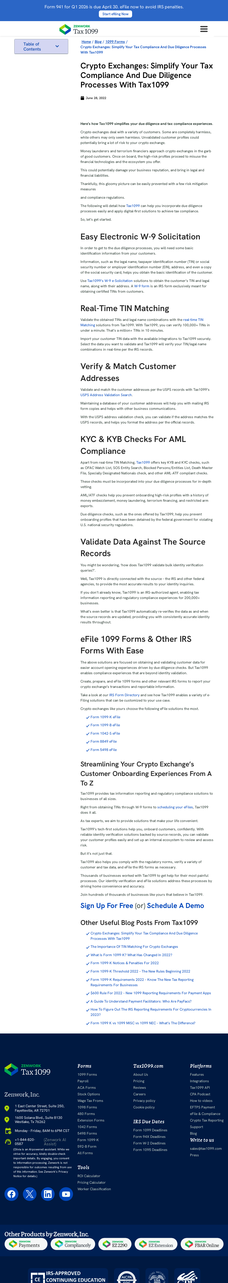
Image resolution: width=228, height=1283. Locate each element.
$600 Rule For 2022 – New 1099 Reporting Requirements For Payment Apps (151, 993)
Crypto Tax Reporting (207, 1120)
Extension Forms (90, 1120)
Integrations (199, 1081)
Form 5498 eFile (104, 749)
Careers (139, 1094)
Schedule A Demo (175, 905)
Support (196, 1127)
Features (197, 1074)
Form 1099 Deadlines (150, 1130)
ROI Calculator (88, 1176)
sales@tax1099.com (206, 1148)
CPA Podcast (200, 1094)
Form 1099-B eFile (105, 725)
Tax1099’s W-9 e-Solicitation (109, 280)
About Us (140, 1074)
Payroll (82, 1081)
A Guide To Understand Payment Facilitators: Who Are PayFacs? (141, 1001)
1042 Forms (87, 1127)
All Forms (85, 1153)
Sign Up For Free (106, 905)
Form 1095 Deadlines (150, 1150)
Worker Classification (94, 1189)
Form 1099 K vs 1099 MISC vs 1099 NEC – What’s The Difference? (143, 1023)
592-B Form (86, 1146)
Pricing (138, 1081)
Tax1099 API (200, 1088)
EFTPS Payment (202, 1107)
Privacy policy (144, 1101)
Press (194, 1155)
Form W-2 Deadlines (149, 1143)
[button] (57, 46)
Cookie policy (144, 1107)
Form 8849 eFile (104, 741)
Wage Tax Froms (90, 1101)
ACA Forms (86, 1088)
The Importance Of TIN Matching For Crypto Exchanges (134, 946)
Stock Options (88, 1094)
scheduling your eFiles (174, 807)
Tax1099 (133, 205)
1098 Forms (87, 1107)
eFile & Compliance (205, 1114)
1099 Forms (87, 1074)
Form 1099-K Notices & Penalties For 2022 (125, 963)
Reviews (139, 1088)
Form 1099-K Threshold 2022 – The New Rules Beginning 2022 (140, 971)
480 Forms (86, 1114)
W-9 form (141, 286)
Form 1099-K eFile (105, 717)
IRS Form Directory (124, 695)
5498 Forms (87, 1133)
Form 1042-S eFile (105, 733)
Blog (193, 1133)
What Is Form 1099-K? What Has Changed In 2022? (131, 955)
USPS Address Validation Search (106, 395)
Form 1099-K (88, 1140)
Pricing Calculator (91, 1182)
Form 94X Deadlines (149, 1137)
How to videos (201, 1101)
